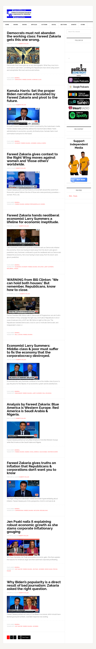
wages (16, 268)
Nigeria (27, 452)
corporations (19, 510)
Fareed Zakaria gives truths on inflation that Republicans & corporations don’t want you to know (31, 468)
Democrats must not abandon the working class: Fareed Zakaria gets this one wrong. (34, 36)
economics (18, 266)
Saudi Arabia (43, 452)
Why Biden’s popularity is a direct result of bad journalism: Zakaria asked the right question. (34, 585)
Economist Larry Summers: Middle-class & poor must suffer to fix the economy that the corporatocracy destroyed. (32, 351)
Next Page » (25, 637)
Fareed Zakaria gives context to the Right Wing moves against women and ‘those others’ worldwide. (32, 159)
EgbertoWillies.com (19, 13)
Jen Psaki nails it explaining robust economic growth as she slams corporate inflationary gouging (32, 527)
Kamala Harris (41, 143)
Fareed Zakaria (27, 79)
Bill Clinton (18, 334)
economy (17, 143)
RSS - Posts (73, 196)
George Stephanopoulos (32, 204)
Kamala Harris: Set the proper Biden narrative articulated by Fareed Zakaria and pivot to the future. (32, 96)
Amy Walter (18, 569)
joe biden (33, 143)
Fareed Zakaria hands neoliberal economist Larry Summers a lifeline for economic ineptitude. (33, 218)
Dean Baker (18, 393)
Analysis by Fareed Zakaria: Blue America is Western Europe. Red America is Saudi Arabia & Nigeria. (33, 409)
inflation (41, 266)
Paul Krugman (46, 393)
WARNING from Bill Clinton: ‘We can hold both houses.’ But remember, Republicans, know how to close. (32, 285)
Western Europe (53, 452)
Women (42, 204)
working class (36, 79)
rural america (34, 452)
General (17, 77)
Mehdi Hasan (48, 569)
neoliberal (10, 268)
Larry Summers (49, 266)
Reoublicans (44, 510)
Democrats (18, 79)
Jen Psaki (35, 569)
